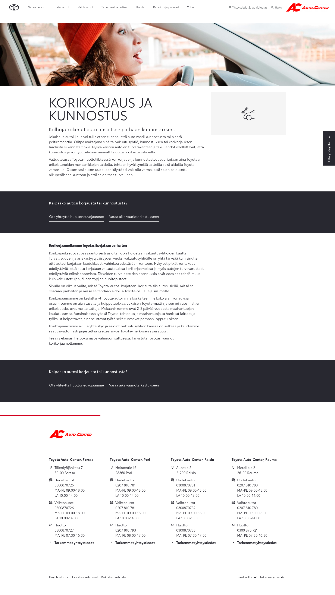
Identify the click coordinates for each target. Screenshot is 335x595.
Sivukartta (247, 576)
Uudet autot (61, 7)
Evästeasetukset (85, 576)
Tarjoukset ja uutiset (114, 7)
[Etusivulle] (307, 7)
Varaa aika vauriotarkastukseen (134, 216)
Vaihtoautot (85, 7)
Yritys (190, 7)
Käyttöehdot (59, 576)
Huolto (140, 7)
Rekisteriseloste (113, 576)
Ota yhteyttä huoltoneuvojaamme (76, 216)
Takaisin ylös (272, 576)
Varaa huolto (36, 7)
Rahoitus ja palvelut (166, 7)
